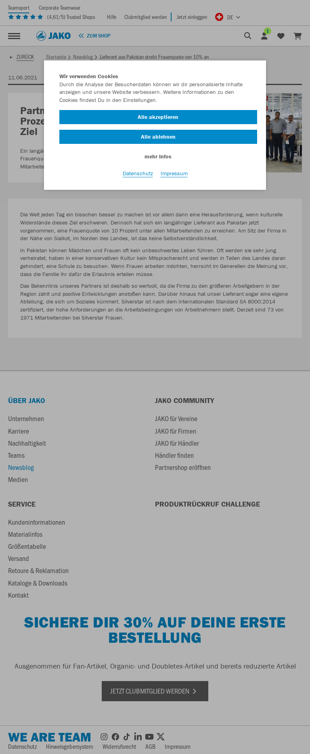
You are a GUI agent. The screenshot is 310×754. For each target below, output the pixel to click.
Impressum (174, 173)
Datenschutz (138, 173)
